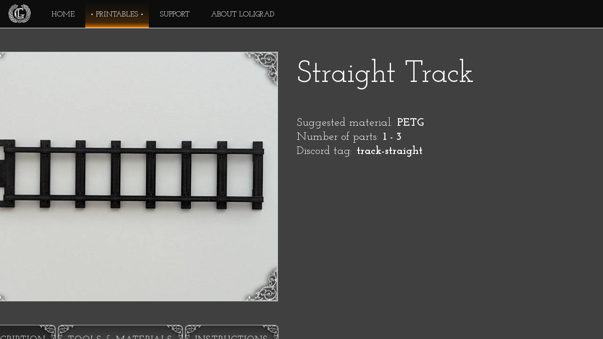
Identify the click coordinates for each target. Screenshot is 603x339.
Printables (117, 14)
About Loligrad (242, 14)
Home (62, 14)
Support (174, 14)
